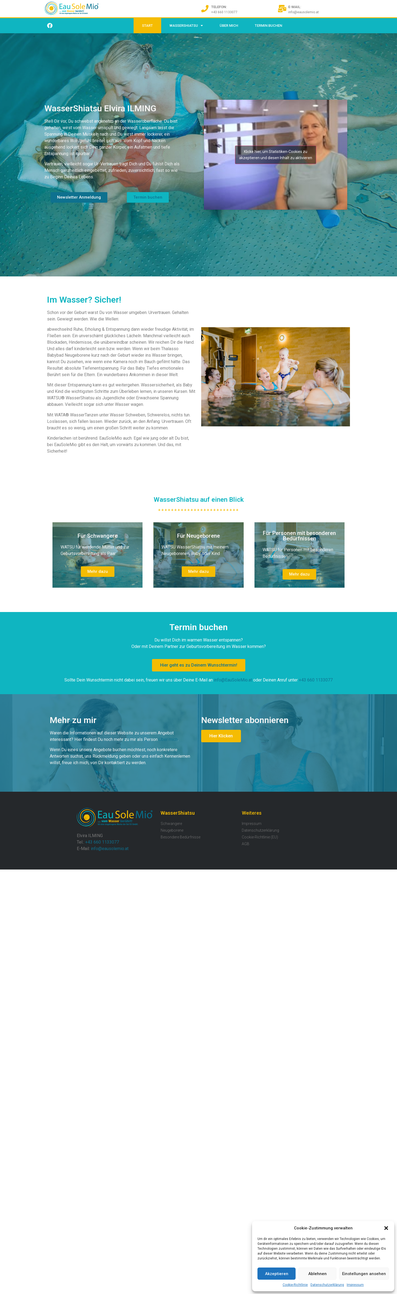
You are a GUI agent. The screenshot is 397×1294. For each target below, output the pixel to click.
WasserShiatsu (186, 25)
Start (147, 26)
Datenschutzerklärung (327, 1285)
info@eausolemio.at (109, 848)
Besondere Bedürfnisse (180, 837)
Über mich (168, 739)
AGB (245, 844)
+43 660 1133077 (316, 680)
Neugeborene (172, 830)
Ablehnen (317, 1273)
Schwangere (171, 823)
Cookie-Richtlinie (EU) (260, 837)
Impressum (355, 1285)
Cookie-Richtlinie (295, 1285)
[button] (386, 1228)
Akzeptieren (276, 1273)
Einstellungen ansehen (364, 1273)
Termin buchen (268, 26)
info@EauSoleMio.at (233, 680)
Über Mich (229, 26)
